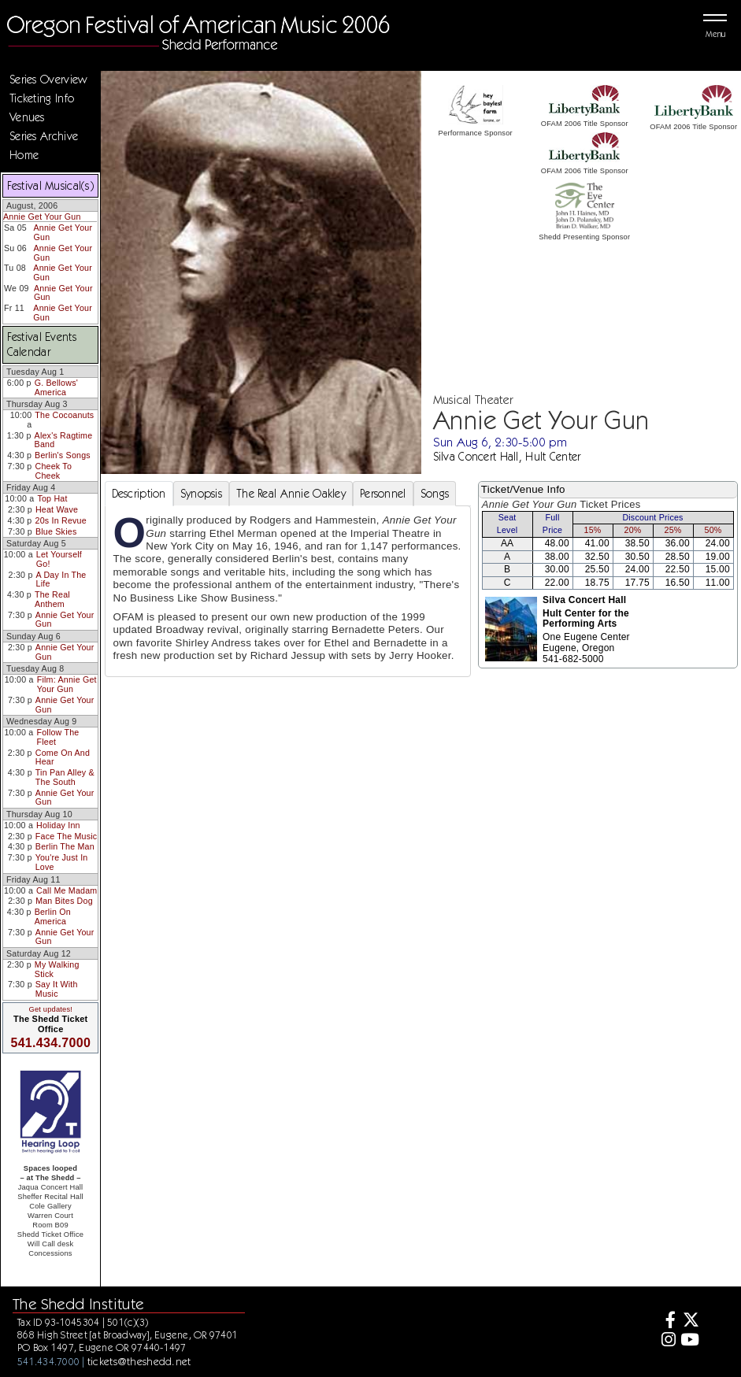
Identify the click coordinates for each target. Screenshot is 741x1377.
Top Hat (52, 498)
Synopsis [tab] (201, 493)
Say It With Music (56, 988)
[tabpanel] (288, 591)
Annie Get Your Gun (42, 216)
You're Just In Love (61, 862)
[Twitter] (689, 1321)
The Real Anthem (52, 599)
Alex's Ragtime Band (64, 440)
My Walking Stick (57, 969)
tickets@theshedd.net (139, 1361)
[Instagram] (666, 1341)
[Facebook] (666, 1321)
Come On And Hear (62, 757)
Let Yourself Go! (59, 559)
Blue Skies (55, 531)
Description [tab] (139, 493)
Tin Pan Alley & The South (64, 777)
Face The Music (66, 836)
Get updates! (50, 1009)
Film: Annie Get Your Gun (67, 684)
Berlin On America (53, 916)
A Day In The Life (61, 579)
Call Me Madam (66, 890)
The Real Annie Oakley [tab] (291, 493)
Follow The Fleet (57, 736)
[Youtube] (689, 1341)
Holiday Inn (58, 825)
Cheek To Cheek (53, 470)
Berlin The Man (64, 846)
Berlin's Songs (63, 455)
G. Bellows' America (56, 387)
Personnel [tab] (383, 493)
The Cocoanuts (64, 415)
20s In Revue (61, 520)
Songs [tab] (435, 493)
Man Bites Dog (64, 900)
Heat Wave (56, 509)
